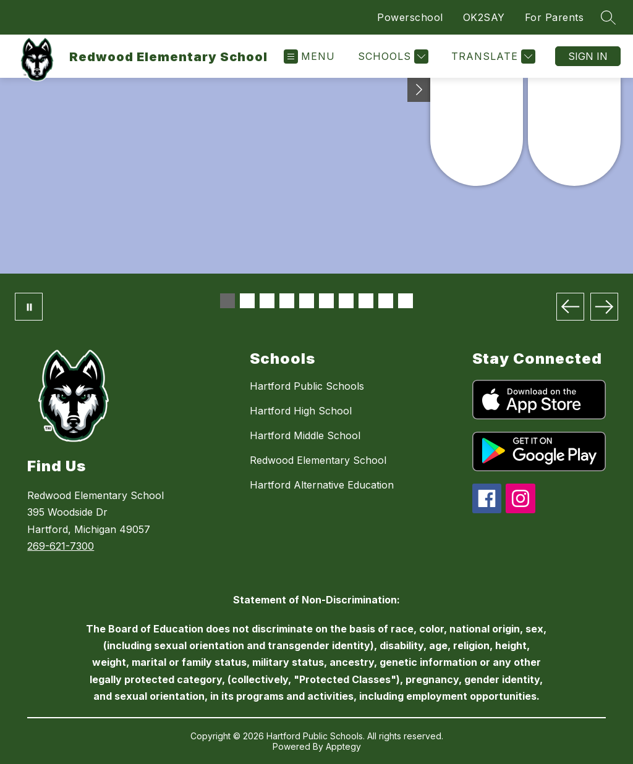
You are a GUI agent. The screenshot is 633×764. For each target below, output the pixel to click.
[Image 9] (385, 300)
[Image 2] (247, 300)
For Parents (554, 17)
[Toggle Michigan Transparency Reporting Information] (419, 90)
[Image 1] (227, 300)
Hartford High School (301, 411)
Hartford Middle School (305, 435)
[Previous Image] (570, 307)
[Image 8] (366, 300)
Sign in (588, 56)
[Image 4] (286, 300)
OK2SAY (484, 17)
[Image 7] (346, 300)
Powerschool (410, 17)
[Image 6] (326, 300)
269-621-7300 (60, 546)
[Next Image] (604, 307)
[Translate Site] (491, 56)
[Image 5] (306, 300)
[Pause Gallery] (29, 307)
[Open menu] (309, 56)
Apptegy (343, 746)
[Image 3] (267, 300)
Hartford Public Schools (307, 386)
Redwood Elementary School (318, 460)
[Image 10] (405, 300)
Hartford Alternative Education (322, 485)
